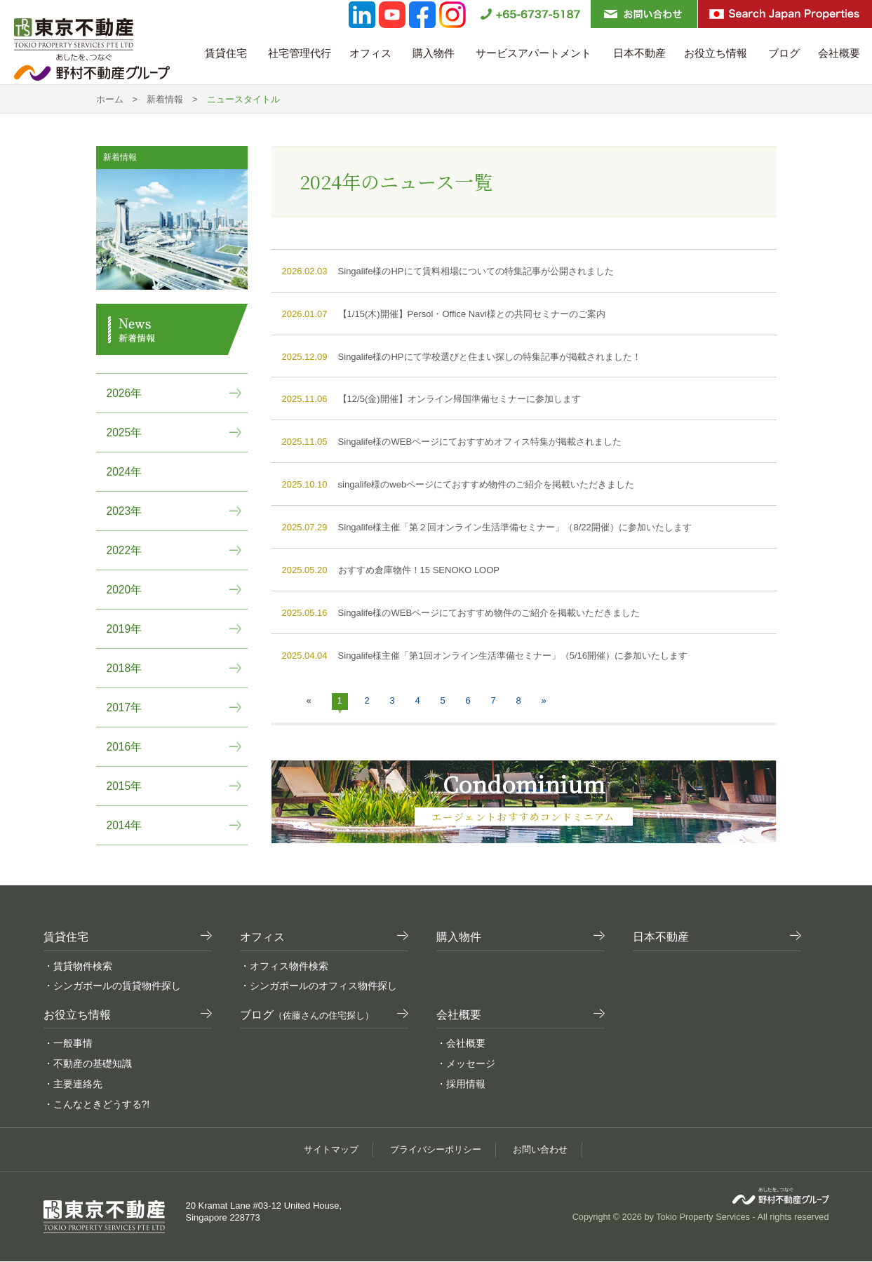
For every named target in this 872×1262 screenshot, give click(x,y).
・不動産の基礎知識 (87, 1063)
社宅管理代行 (299, 53)
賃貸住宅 (227, 53)
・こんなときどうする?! (96, 1104)
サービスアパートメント (535, 53)
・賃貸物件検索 (77, 966)
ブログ (784, 53)
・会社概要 (460, 1043)
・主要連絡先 (72, 1083)
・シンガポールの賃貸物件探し (112, 985)
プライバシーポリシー (436, 1149)
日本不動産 (639, 53)
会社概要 (840, 53)
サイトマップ (325, 1149)
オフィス (371, 53)
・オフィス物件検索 (284, 966)
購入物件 (434, 53)
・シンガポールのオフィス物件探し (318, 985)
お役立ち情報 (717, 53)
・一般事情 (68, 1043)
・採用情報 (460, 1083)
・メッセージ (465, 1063)
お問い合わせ (545, 1149)
